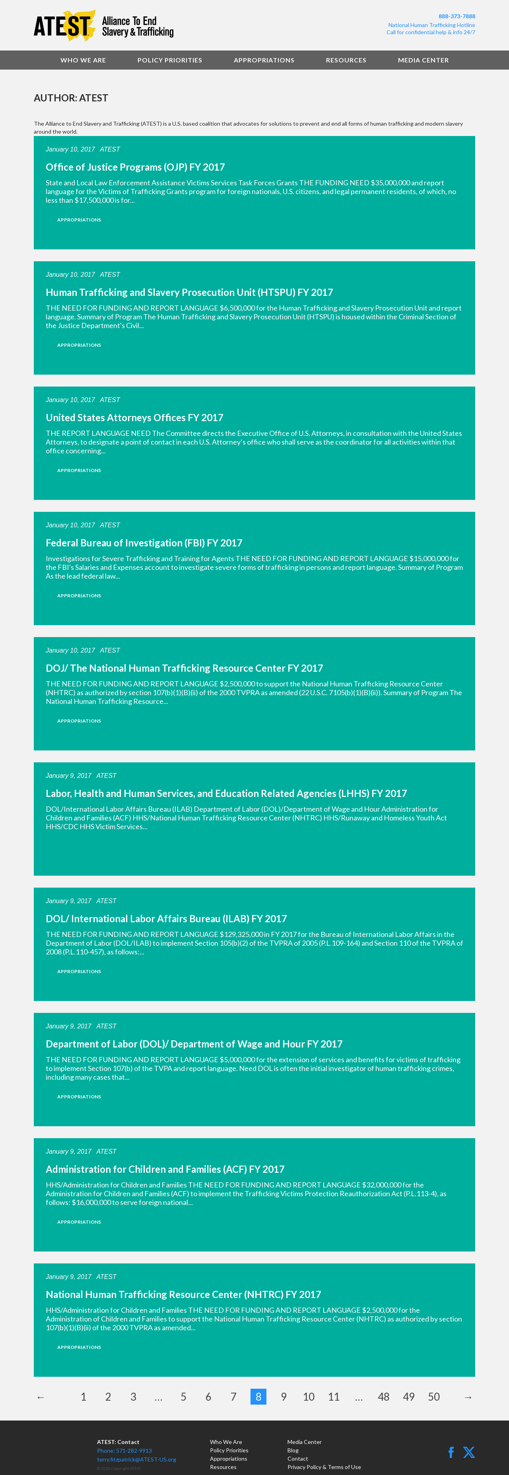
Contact (298, 1458)
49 (409, 1396)
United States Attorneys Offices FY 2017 (134, 417)
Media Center (423, 60)
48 (384, 1396)
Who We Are (83, 60)
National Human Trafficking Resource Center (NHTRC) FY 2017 (183, 1294)
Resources (346, 60)
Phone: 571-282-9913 (124, 1450)
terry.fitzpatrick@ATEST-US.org (136, 1459)
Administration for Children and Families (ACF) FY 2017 (165, 1169)
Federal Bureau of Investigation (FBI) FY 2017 (144, 542)
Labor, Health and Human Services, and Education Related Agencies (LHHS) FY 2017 (226, 793)
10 (309, 1396)
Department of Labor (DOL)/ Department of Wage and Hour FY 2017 (194, 1043)
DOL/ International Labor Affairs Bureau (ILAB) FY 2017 (166, 918)
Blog (293, 1450)
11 (334, 1396)
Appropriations (264, 60)
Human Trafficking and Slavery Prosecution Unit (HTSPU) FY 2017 (189, 292)
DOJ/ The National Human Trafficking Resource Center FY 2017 (184, 668)
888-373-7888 (457, 16)
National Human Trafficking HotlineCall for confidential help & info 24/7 (431, 28)
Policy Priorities (170, 60)
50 (434, 1396)
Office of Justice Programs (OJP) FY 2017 (135, 167)
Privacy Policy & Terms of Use (324, 1466)
